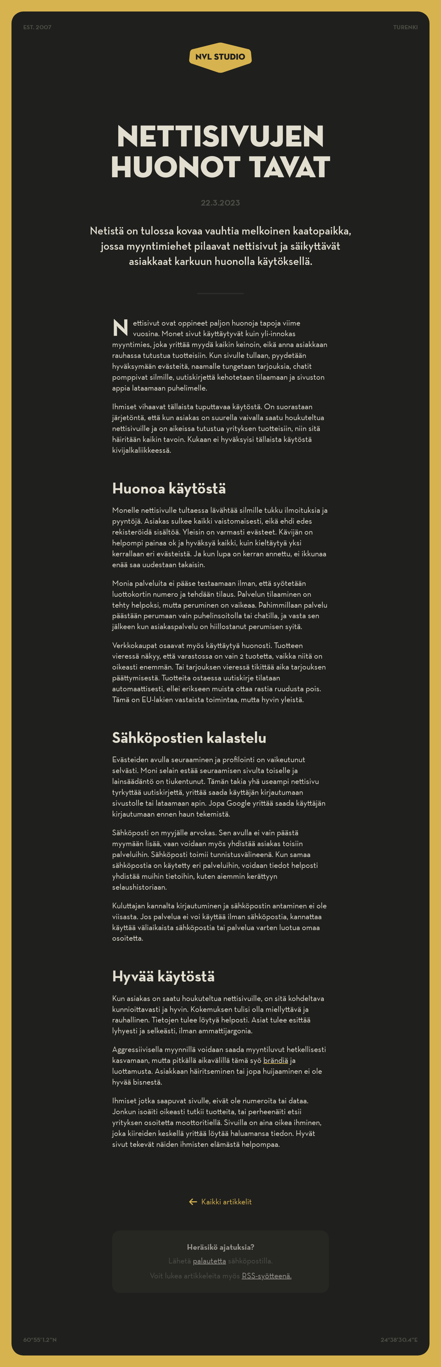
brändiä (275, 1060)
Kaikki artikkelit (226, 1201)
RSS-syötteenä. (267, 1275)
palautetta (209, 1260)
